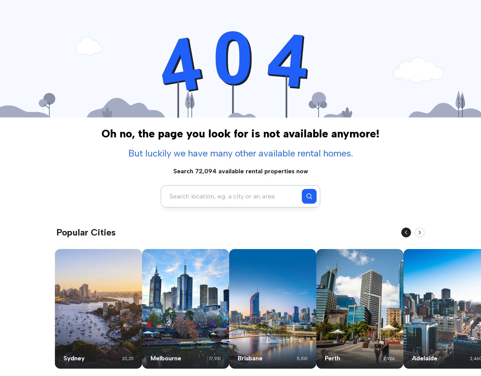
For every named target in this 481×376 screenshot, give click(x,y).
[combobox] (233, 196)
